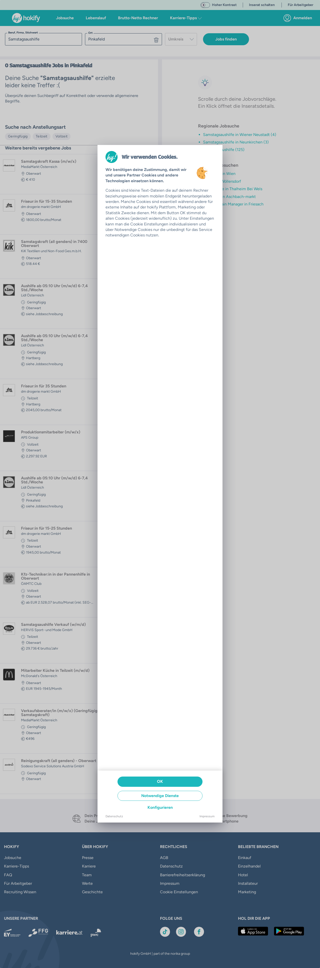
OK (160, 781)
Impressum (207, 816)
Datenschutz (114, 816)
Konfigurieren (160, 807)
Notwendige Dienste (160, 795)
